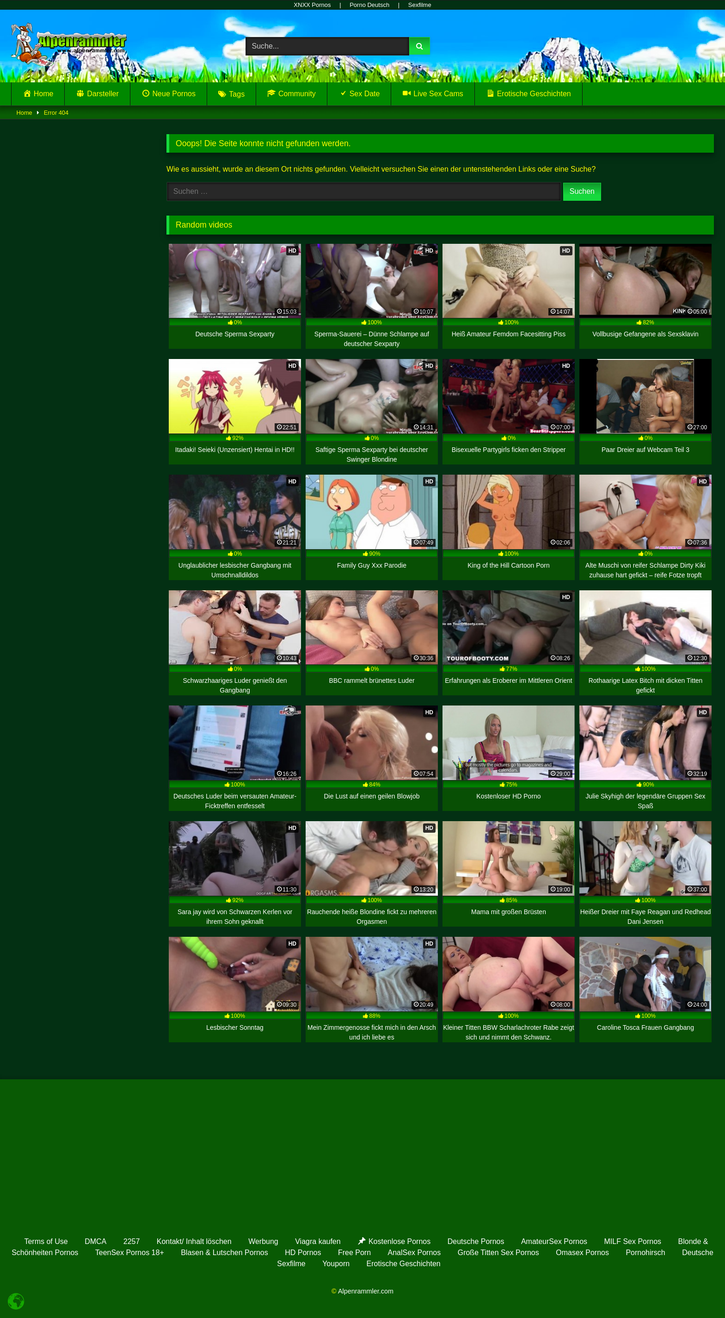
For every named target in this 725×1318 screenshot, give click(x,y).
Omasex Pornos (582, 1252)
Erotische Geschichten (404, 1264)
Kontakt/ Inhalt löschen (194, 1241)
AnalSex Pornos (414, 1252)
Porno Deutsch (369, 5)
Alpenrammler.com (365, 1291)
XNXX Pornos (312, 5)
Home (24, 112)
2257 (131, 1241)
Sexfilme (419, 5)
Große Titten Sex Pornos (498, 1252)
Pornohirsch (645, 1252)
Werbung (263, 1241)
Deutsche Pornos (476, 1241)
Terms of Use (46, 1241)
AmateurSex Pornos (554, 1241)
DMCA (95, 1241)
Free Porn (354, 1252)
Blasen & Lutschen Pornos (224, 1252)
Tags (237, 94)
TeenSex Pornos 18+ (129, 1252)
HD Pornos (303, 1252)
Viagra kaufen (317, 1241)
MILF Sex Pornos (633, 1241)
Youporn (336, 1264)
